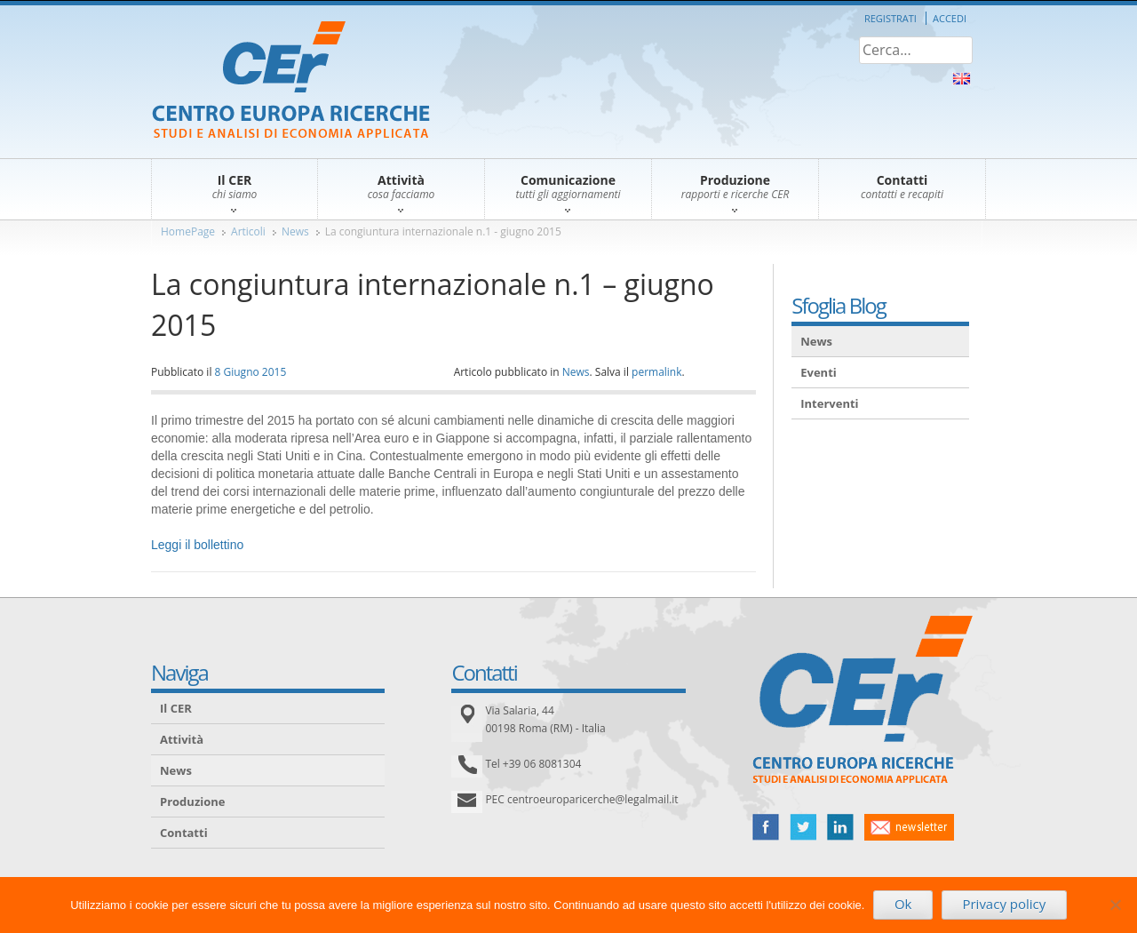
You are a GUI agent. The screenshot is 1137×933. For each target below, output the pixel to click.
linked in (840, 827)
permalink (656, 371)
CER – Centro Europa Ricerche (291, 81)
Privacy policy (1004, 904)
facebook (765, 827)
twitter (803, 827)
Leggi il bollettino (197, 545)
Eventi (818, 372)
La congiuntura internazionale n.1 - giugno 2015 (443, 231)
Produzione (192, 801)
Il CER (176, 708)
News (295, 231)
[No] (1115, 904)
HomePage (188, 231)
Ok (903, 904)
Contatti (184, 833)
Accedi (949, 18)
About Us (961, 78)
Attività (181, 739)
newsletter (909, 827)
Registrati (890, 18)
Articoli (248, 231)
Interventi (829, 403)
